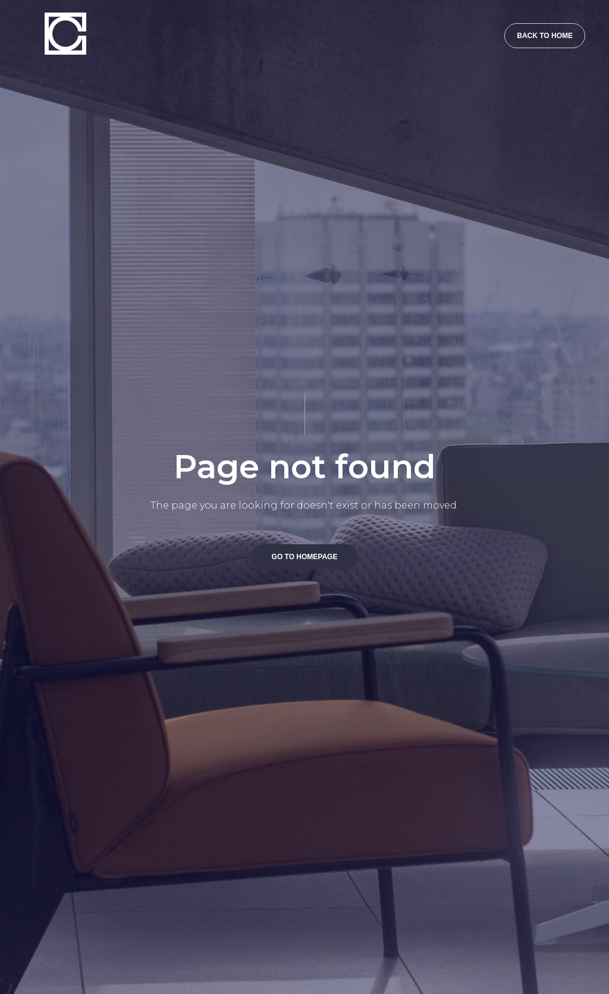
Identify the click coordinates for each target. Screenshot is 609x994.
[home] (59, 27)
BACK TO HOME (545, 36)
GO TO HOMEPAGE (305, 557)
